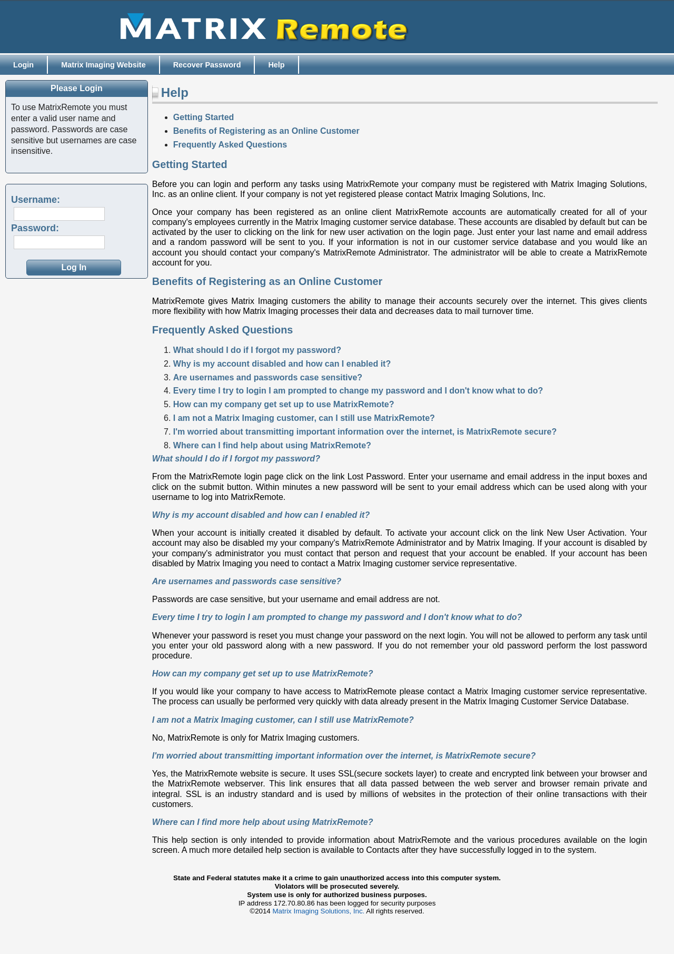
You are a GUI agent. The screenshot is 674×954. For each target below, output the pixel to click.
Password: (35, 228)
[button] (73, 268)
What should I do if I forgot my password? (257, 350)
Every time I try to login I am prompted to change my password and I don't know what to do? (358, 390)
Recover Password (207, 65)
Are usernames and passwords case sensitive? (267, 377)
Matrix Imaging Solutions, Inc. (319, 911)
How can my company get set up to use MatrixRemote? (283, 404)
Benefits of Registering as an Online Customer (266, 130)
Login (23, 65)
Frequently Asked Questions (230, 144)
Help (276, 65)
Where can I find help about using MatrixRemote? (272, 445)
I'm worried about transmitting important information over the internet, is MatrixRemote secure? (365, 431)
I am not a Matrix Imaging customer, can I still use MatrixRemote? (304, 418)
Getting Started (203, 117)
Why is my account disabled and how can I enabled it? (282, 363)
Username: (35, 199)
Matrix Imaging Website (103, 65)
